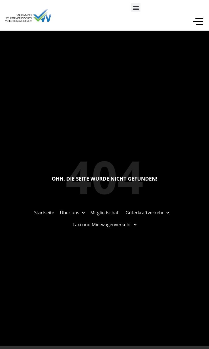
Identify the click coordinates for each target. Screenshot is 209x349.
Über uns (72, 213)
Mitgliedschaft (105, 213)
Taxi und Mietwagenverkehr (104, 224)
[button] (135, 7)
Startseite (44, 213)
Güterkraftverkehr (147, 213)
